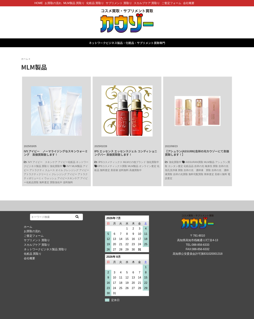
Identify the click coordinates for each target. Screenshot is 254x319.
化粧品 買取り (95, 3)
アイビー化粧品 (66, 162)
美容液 (114, 170)
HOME (38, 3)
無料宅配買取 (196, 174)
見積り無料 (221, 174)
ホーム (28, 226)
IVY (30, 162)
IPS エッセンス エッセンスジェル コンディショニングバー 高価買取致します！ (125, 153)
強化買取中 (56, 166)
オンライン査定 (147, 166)
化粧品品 (188, 166)
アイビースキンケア (68, 178)
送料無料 (68, 182)
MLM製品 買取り (73, 3)
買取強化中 (56, 182)
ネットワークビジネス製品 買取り (45, 249)
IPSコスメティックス (110, 162)
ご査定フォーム (171, 3)
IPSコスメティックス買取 (112, 166)
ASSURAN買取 (194, 162)
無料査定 (44, 182)
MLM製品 (77, 166)
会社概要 (188, 3)
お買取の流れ (53, 3)
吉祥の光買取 (180, 174)
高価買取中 (135, 170)
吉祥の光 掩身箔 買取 (206, 166)
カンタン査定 (175, 166)
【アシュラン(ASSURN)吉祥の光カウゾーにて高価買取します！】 (197, 153)
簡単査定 (209, 174)
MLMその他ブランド (134, 162)
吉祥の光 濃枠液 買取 (197, 170)
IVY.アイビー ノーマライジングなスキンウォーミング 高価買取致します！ (56, 153)
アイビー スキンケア (45, 162)
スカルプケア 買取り (147, 3)
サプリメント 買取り (119, 3)
